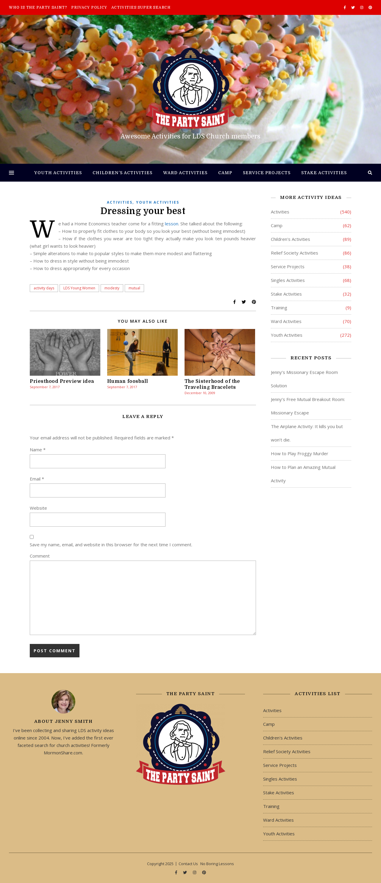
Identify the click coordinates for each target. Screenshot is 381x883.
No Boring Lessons (217, 863)
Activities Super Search (141, 7)
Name (38, 450)
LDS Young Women (79, 288)
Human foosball (127, 381)
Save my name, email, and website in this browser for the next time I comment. (111, 544)
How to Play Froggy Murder (299, 453)
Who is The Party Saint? (38, 7)
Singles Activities (288, 280)
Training (279, 308)
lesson (171, 224)
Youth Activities (58, 172)
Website (38, 508)
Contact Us (188, 863)
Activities (119, 202)
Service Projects (267, 172)
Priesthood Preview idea (62, 381)
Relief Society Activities (294, 253)
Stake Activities (324, 172)
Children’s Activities (122, 172)
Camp (225, 172)
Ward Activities (185, 172)
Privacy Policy (89, 7)
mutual (134, 288)
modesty (111, 288)
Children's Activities (290, 239)
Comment (40, 556)
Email (37, 479)
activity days (44, 288)
